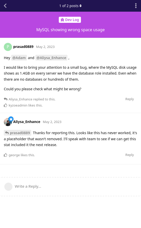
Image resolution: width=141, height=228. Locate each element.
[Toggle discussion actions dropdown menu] (136, 6)
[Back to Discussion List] (5, 6)
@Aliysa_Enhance (51, 57)
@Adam (19, 57)
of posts (70, 5)
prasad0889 (20, 132)
